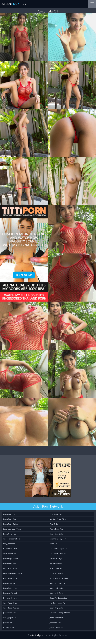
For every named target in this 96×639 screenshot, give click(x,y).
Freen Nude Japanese (58, 548)
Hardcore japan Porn (58, 603)
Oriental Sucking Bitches (60, 613)
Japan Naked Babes (57, 618)
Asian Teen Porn (10, 578)
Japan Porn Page (10, 514)
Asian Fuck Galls (56, 593)
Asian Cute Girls (56, 534)
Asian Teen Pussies (11, 608)
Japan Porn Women (11, 519)
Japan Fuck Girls (9, 583)
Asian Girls (54, 544)
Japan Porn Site (9, 613)
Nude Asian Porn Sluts (59, 578)
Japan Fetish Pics (10, 588)
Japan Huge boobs (10, 558)
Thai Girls (54, 524)
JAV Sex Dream (56, 563)
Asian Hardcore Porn (11, 539)
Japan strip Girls (56, 608)
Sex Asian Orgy (56, 558)
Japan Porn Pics (9, 563)
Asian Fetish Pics (10, 603)
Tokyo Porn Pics (56, 529)
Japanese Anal (55, 622)
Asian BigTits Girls (57, 588)
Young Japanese (9, 618)
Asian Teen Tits (56, 568)
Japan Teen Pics (56, 627)
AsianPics (14, 4)
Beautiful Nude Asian (58, 598)
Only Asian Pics (56, 514)
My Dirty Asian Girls (58, 519)
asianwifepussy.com (58, 539)
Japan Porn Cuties (10, 524)
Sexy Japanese (9, 544)
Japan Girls (7, 622)
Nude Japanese (9, 627)
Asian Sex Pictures (57, 583)
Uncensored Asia (57, 573)
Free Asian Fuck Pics (58, 553)
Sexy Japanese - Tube (12, 529)
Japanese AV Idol (10, 593)
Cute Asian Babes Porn (12, 573)
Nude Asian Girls (10, 548)
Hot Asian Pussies (10, 598)
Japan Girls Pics (9, 534)
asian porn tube (9, 553)
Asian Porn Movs (10, 568)
